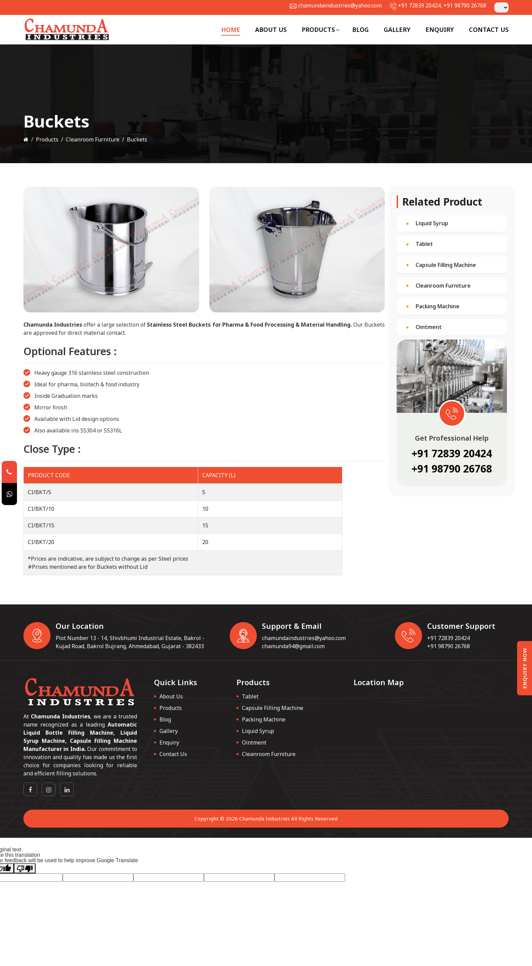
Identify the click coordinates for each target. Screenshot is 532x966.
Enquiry (439, 29)
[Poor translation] (25, 868)
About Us (271, 29)
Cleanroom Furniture (92, 139)
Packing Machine (437, 306)
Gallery (397, 29)
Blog (360, 29)
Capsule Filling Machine (446, 265)
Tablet (424, 244)
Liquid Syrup (432, 223)
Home (230, 29)
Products (318, 29)
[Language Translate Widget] (501, 7)
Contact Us (489, 29)
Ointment (429, 327)
